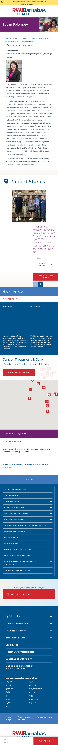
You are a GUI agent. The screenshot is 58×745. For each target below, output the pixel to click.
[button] (45, 741)
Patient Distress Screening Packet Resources (20, 563)
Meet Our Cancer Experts (40, 38)
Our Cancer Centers (13, 519)
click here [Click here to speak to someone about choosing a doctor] (21, 719)
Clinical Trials (11, 495)
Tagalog (9, 685)
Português (34, 699)
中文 (31, 696)
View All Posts (10, 299)
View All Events (11, 441)
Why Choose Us (11, 537)
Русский (9, 703)
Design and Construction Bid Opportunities (19, 667)
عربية (31, 682)
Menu (5, 741)
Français (33, 685)
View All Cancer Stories (45, 276)
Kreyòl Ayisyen (35, 689)
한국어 (8, 696)
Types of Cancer (11, 501)
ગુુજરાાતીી (9, 689)
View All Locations (18, 372)
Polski (8, 699)
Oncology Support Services (17, 555)
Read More (42, 264)
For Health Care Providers (17, 570)
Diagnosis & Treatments (15, 507)
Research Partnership (14, 531)
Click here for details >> (29, 4)
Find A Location (18, 594)
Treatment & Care (11, 38)
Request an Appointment (15, 489)
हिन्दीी (8, 692)
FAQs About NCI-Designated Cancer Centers (25, 525)
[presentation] (45, 247)
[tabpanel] (29, 206)
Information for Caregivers (17, 549)
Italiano (32, 692)
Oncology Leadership (11, 41)
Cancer (24, 38)
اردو (7, 706)
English (9, 682)
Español (32, 703)
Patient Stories (11, 543)
